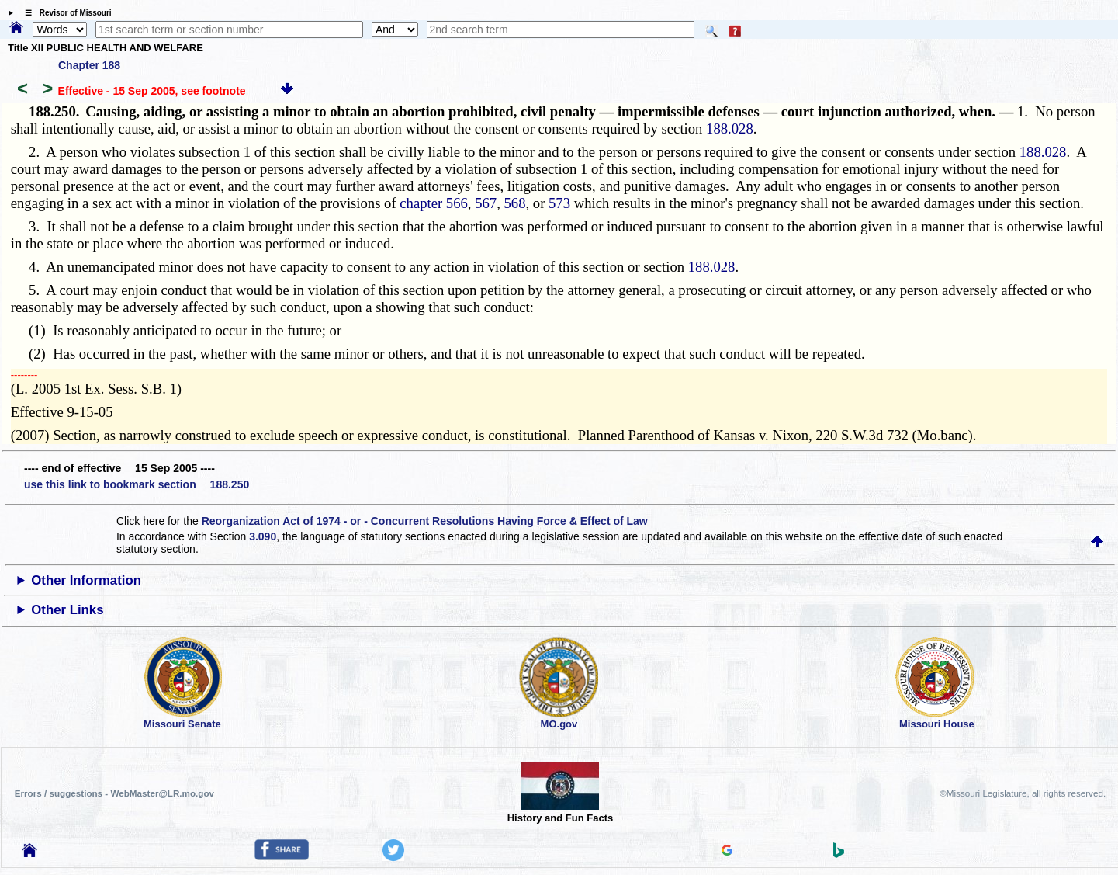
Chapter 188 (89, 65)
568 (515, 203)
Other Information (86, 580)
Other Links (67, 609)
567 (486, 203)
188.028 (729, 128)
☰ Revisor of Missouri (64, 13)
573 (559, 203)
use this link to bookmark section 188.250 (136, 484)
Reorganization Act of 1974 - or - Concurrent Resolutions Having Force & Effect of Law (425, 521)
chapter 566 (434, 203)
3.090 (262, 536)
